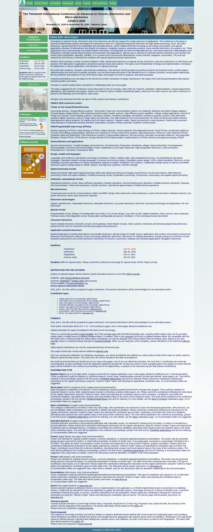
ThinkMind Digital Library (72, 281)
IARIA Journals (133, 274)
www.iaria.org (96, 309)
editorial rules (102, 351)
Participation (68, 3)
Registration (33, 45)
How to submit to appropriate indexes (67, 285)
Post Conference (100, 3)
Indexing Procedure (25, 136)
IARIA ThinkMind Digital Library (29, 125)
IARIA (136, 506)
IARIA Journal (41, 134)
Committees (55, 3)
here (113, 330)
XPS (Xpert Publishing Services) (75, 278)
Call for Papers (41, 3)
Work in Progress (159, 399)
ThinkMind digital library (110, 379)
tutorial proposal (86, 508)
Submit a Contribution (34, 38)
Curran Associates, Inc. (37, 130)
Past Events (33, 84)
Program (87, 3)
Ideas (135, 417)
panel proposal (85, 524)
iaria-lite (129, 336)
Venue (78, 3)
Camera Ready (33, 50)
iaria (114, 334)
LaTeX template (86, 334)
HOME (30, 3)
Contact (112, 3)
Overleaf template (103, 341)
